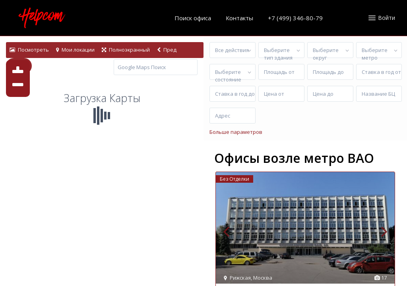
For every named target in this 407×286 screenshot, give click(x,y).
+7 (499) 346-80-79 (295, 18)
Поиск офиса (192, 18)
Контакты (239, 18)
